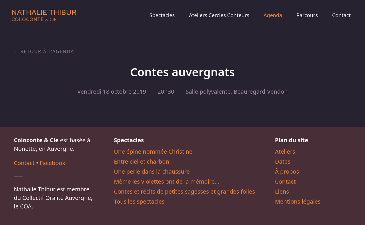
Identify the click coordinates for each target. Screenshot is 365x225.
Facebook (52, 163)
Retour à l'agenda (47, 51)
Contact (341, 15)
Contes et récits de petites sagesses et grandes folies (184, 191)
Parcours (307, 15)
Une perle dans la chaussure (152, 171)
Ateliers (285, 151)
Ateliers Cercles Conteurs (219, 15)
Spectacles (162, 15)
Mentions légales (297, 201)
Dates (282, 161)
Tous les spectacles (139, 201)
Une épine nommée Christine (153, 151)
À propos (287, 171)
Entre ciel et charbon (141, 161)
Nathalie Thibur (43, 15)
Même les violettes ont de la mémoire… (166, 181)
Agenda (273, 15)
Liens (282, 191)
